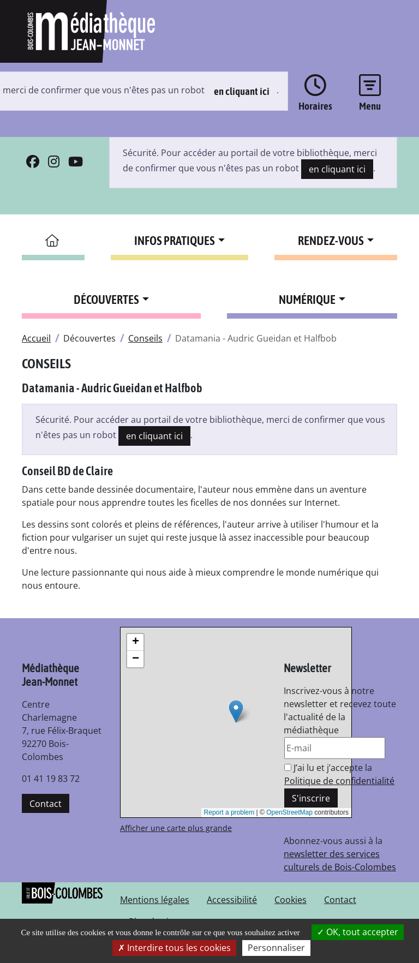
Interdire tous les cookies (174, 948)
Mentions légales (154, 900)
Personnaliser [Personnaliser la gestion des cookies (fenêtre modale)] (276, 948)
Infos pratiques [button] (174, 241)
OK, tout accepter (357, 932)
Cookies (290, 900)
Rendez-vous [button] (331, 241)
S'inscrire (311, 798)
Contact (45, 804)
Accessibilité (232, 900)
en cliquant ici (242, 91)
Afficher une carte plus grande (176, 828)
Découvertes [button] (106, 299)
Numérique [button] (307, 299)
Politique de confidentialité (339, 781)
